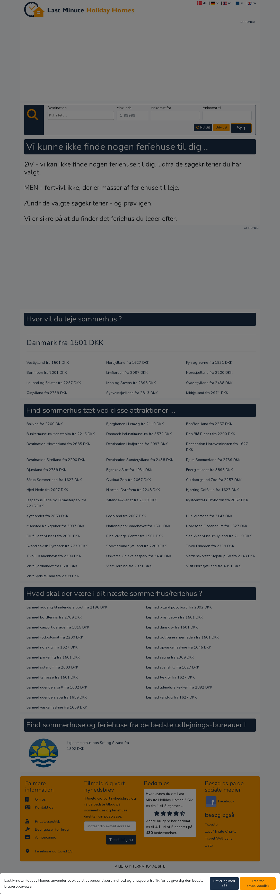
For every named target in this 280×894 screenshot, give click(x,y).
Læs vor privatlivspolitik (258, 883)
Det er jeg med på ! (224, 883)
